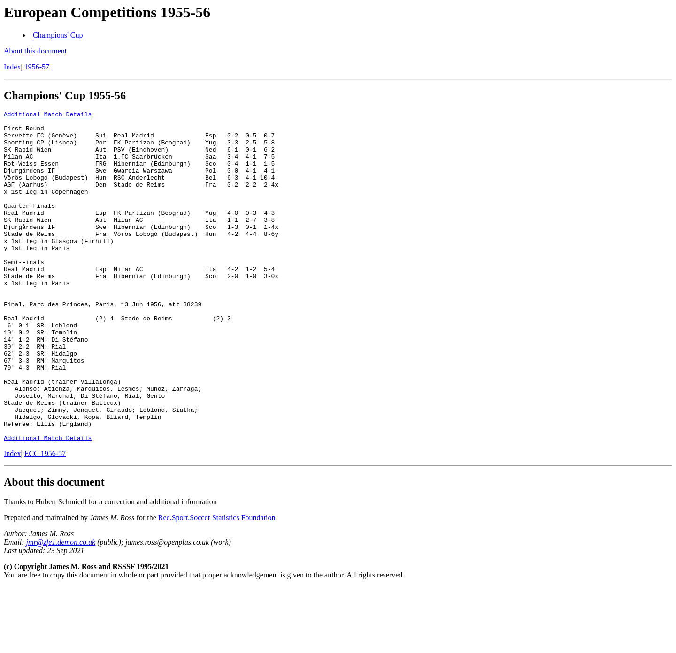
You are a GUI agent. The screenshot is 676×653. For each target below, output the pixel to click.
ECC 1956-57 (45, 520)
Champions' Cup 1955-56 (65, 95)
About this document (35, 51)
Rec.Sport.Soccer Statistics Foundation (217, 584)
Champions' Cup (58, 35)
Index (12, 67)
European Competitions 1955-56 (107, 12)
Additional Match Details (48, 115)
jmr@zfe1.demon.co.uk (61, 608)
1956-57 (36, 67)
